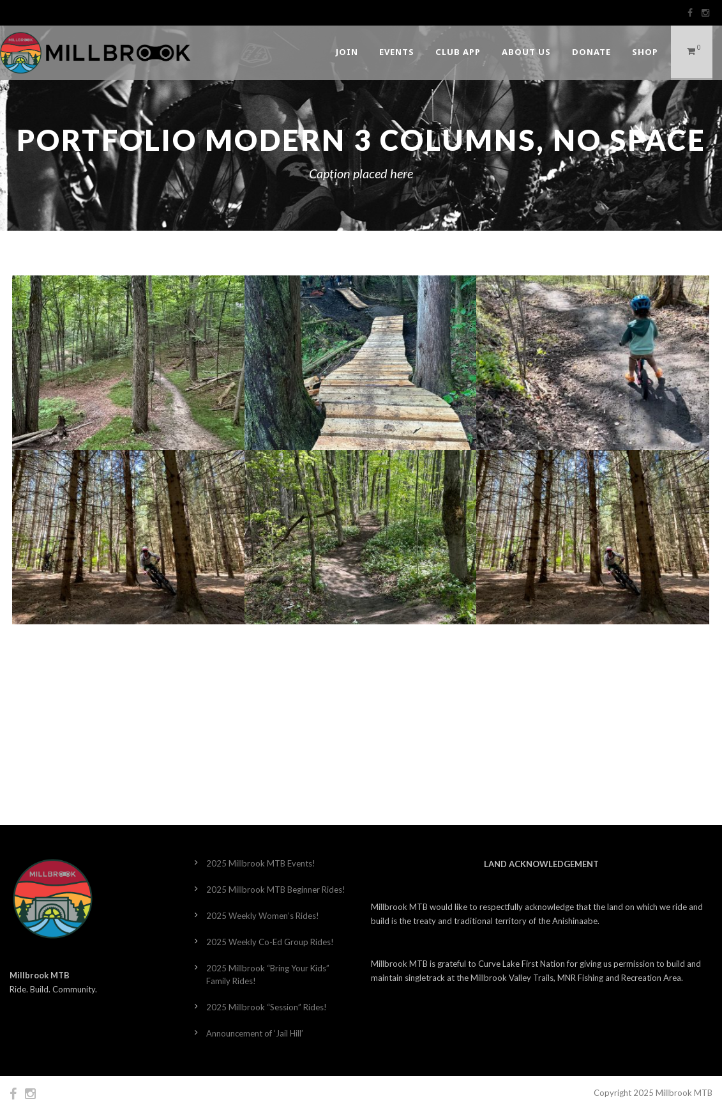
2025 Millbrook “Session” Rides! (266, 1007)
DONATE (591, 52)
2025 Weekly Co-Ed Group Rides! (270, 942)
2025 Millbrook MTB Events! (260, 863)
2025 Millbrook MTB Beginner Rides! (275, 889)
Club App (458, 52)
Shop (645, 52)
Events (396, 52)
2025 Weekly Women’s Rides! (262, 916)
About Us (526, 52)
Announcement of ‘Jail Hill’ (254, 1033)
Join (347, 52)
